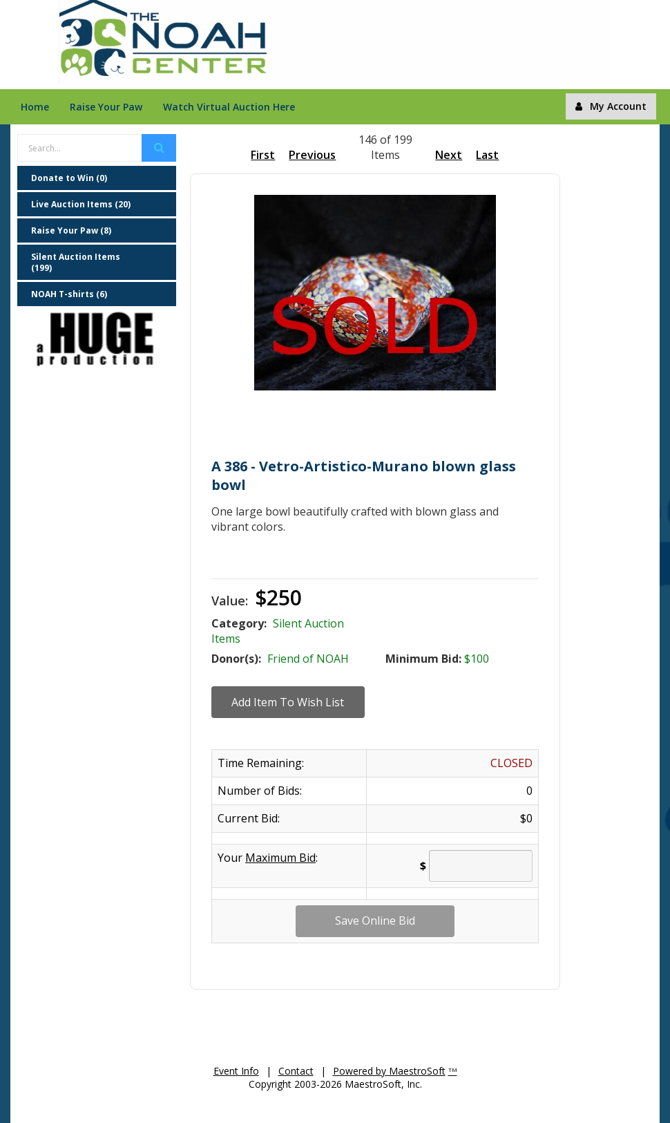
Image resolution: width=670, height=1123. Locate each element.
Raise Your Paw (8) (71, 230)
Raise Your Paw (106, 106)
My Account (611, 106)
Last (487, 154)
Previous (312, 154)
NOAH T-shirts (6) (69, 294)
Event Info (236, 1070)
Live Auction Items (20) (81, 204)
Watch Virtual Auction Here (229, 106)
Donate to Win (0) (69, 178)
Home (35, 106)
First (263, 154)
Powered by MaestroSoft (389, 1070)
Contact (296, 1070)
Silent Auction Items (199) (75, 262)
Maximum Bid (280, 857)
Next (448, 154)
